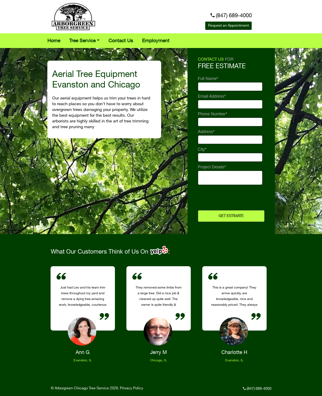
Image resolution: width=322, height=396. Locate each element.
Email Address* (212, 96)
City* (202, 149)
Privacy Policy (131, 388)
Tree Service (82, 41)
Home (53, 41)
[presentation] (230, 197)
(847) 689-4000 (234, 15)
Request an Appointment (228, 25)
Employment (155, 41)
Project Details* (212, 167)
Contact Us (120, 41)
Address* (206, 131)
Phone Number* (212, 114)
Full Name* (208, 78)
